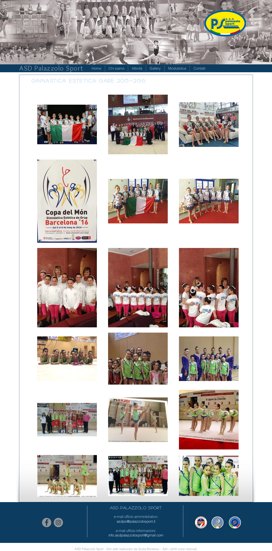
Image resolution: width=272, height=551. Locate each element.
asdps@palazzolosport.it (136, 521)
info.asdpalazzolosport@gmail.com (136, 535)
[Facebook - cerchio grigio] (46, 522)
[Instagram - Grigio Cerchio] (58, 522)
